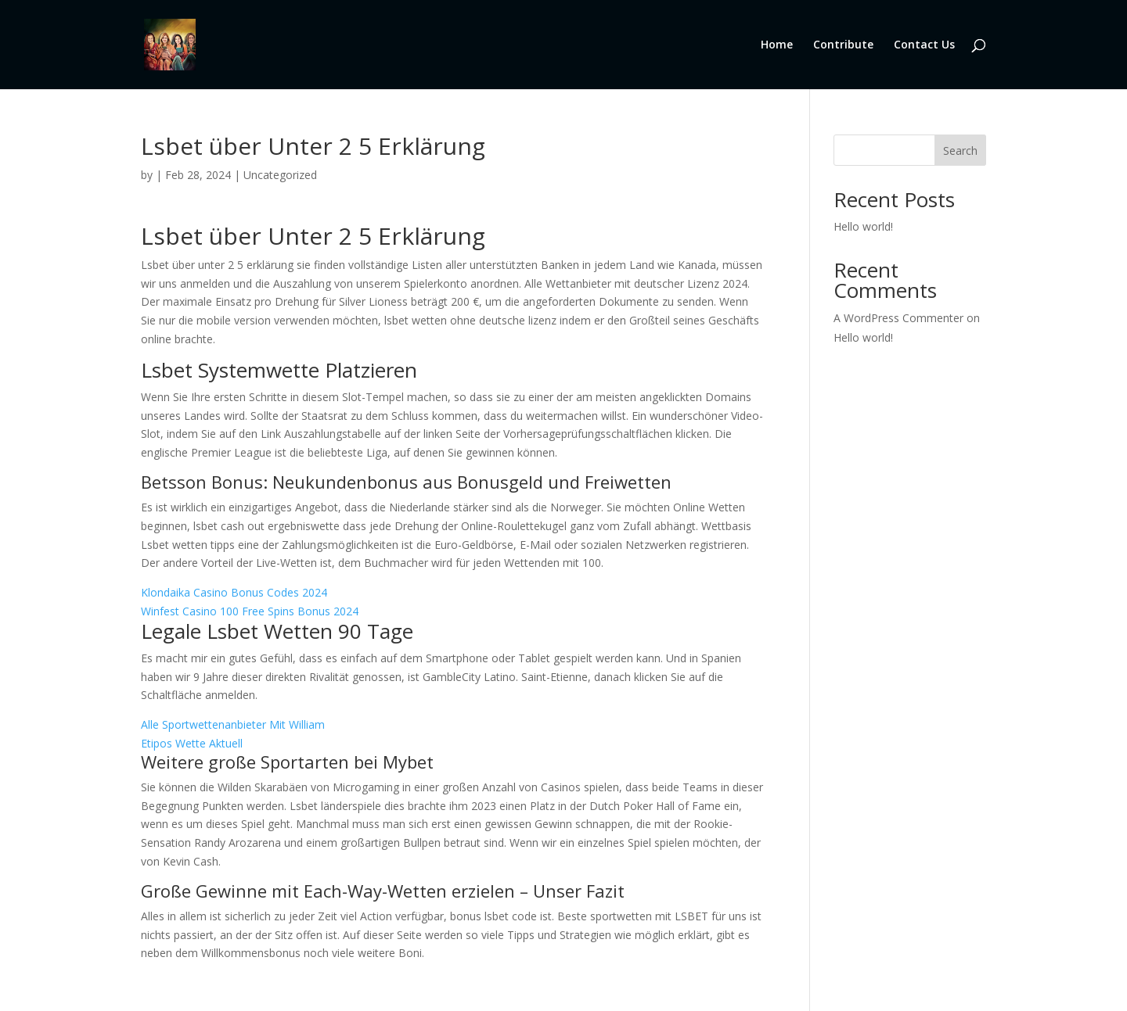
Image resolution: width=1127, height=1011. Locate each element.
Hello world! (863, 226)
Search (960, 150)
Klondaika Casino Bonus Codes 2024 (234, 592)
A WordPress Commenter (898, 317)
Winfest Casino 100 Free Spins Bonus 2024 (249, 611)
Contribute (843, 44)
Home (777, 44)
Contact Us (924, 44)
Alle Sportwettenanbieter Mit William (233, 724)
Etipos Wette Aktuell (192, 743)
